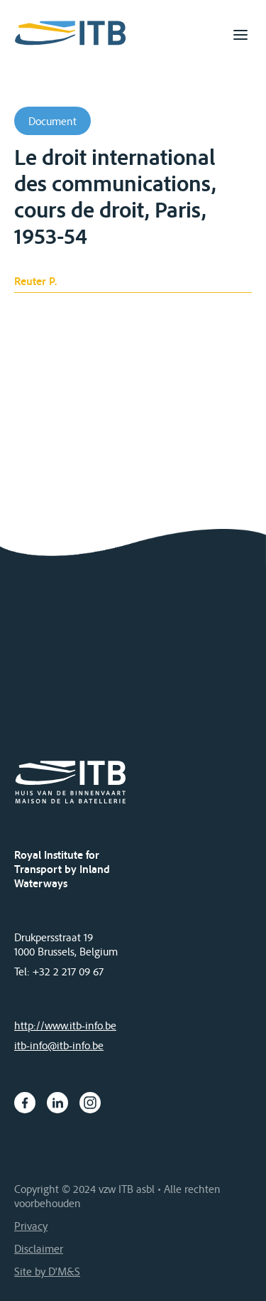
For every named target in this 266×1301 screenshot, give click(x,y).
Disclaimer (38, 1248)
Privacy (31, 1226)
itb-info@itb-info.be (59, 1045)
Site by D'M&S (47, 1271)
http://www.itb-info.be (65, 1025)
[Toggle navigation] (240, 34)
